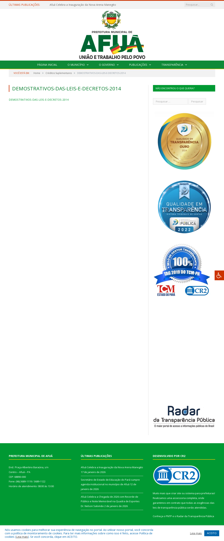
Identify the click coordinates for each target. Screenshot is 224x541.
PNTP (169, 516)
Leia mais (22, 537)
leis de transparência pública (169, 507)
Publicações (138, 64)
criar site (176, 493)
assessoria (179, 498)
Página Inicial (47, 64)
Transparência (172, 64)
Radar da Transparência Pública (195, 516)
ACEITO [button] (212, 533)
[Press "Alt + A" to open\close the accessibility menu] (219, 275)
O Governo (107, 64)
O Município (76, 64)
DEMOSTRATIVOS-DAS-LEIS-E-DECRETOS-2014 (39, 99)
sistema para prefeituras (199, 493)
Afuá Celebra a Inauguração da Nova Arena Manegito (83, 4)
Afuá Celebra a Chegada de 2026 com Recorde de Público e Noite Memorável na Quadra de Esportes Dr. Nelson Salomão (110, 501)
